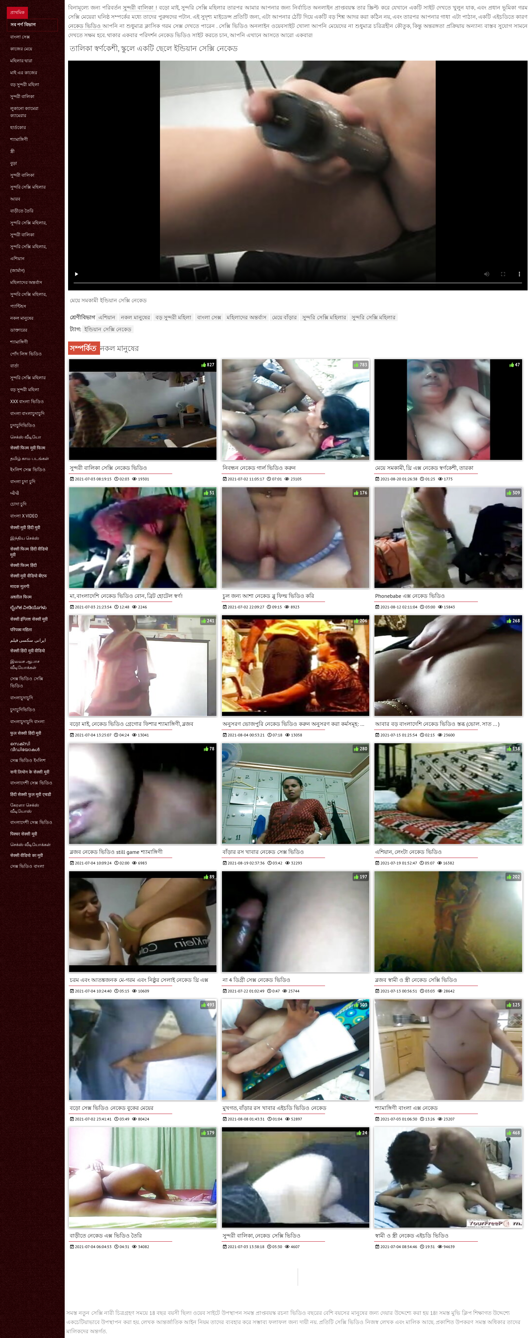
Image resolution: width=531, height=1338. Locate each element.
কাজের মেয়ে (21, 49)
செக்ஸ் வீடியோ (25, 437)
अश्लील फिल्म (21, 597)
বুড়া (13, 163)
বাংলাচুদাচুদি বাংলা (27, 721)
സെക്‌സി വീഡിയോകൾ (24, 746)
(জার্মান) (17, 270)
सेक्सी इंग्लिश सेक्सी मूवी (29, 619)
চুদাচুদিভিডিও (22, 425)
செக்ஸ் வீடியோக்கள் (30, 844)
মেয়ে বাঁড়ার (284, 317)
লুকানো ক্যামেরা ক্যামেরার (24, 112)
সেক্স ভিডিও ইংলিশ (28, 760)
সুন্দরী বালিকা (22, 96)
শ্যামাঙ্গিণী (19, 139)
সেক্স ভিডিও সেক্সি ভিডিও (26, 682)
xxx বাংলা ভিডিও (27, 401)
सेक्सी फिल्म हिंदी (23, 565)
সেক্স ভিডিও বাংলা (27, 866)
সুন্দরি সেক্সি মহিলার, (28, 223)
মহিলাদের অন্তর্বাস (26, 282)
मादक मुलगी (19, 586)
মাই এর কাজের (23, 73)
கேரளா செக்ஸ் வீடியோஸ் (24, 808)
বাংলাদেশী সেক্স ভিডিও (31, 783)
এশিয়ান (17, 258)
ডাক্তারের (18, 330)
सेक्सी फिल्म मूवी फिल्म (27, 448)
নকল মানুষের (21, 318)
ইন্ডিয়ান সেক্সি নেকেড (107, 329)
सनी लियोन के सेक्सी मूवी (29, 772)
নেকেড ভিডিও (85, 25)
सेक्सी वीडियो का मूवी (26, 855)
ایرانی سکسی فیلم (28, 640)
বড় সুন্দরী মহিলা (24, 84)
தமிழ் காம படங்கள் (29, 458)
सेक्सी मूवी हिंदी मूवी (25, 527)
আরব (15, 199)
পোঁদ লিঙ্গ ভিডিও (26, 354)
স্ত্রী (12, 151)
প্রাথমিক (17, 12)
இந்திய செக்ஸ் (24, 538)
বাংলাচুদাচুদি (21, 698)
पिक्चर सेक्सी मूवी (23, 834)
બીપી (14, 493)
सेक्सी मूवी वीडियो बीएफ (28, 576)
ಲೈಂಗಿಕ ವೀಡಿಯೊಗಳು (28, 607)
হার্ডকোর (18, 127)
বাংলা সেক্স (20, 37)
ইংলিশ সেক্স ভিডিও (28, 470)
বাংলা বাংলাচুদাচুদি (27, 413)
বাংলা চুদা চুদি (22, 481)
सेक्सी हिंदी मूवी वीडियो (27, 651)
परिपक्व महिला (21, 630)
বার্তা (14, 366)
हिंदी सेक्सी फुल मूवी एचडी (30, 794)
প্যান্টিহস (18, 306)
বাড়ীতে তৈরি (21, 211)
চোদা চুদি (18, 504)
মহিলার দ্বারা (21, 61)
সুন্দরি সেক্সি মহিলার (28, 187)
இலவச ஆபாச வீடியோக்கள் (24, 664)
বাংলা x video (24, 516)
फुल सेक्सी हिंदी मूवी (25, 733)
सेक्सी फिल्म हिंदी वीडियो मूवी (29, 552)
